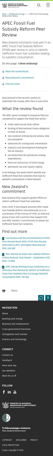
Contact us (7, 355)
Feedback (7, 360)
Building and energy (16, 14)
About (5, 313)
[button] (48, 298)
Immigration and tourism (14, 334)
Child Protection (10, 445)
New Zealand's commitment (20, 78)
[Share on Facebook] (26, 290)
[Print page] (3, 290)
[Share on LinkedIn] (38, 290)
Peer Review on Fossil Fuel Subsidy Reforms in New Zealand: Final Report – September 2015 (26, 257)
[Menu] (48, 5)
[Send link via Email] (21, 290)
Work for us (7, 376)
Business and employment (15, 324)
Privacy (34, 440)
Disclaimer (21, 440)
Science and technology (14, 339)
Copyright (7, 440)
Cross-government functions (16, 329)
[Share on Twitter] (32, 290)
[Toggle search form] (39, 5)
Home (4, 14)
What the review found (17, 71)
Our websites (8, 371)
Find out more (13, 84)
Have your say (9, 365)
